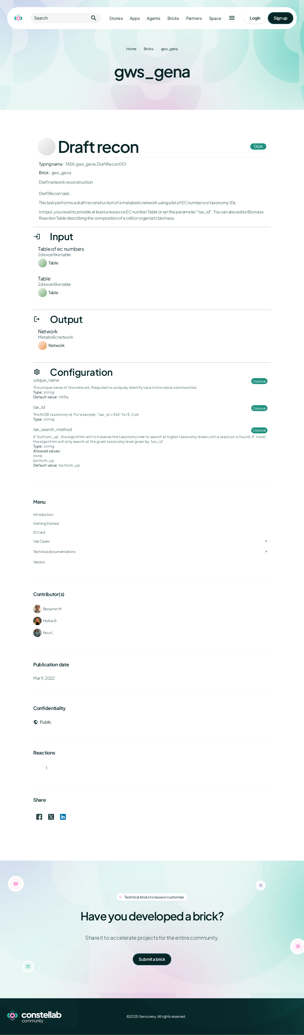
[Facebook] (254, 1016)
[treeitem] (152, 532)
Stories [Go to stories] (116, 18)
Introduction (43, 514)
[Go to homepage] (18, 18)
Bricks (148, 49)
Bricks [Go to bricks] (173, 18)
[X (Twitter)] (267, 1016)
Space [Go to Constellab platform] (215, 18)
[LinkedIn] (280, 1016)
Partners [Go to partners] (194, 18)
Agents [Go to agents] (153, 18)
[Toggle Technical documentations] (266, 551)
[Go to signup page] (280, 18)
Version (39, 562)
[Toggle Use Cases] (266, 541)
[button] (231, 18)
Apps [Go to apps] (135, 18)
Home (131, 49)
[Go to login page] (255, 18)
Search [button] (65, 18)
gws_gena (169, 49)
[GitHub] (293, 1016)
